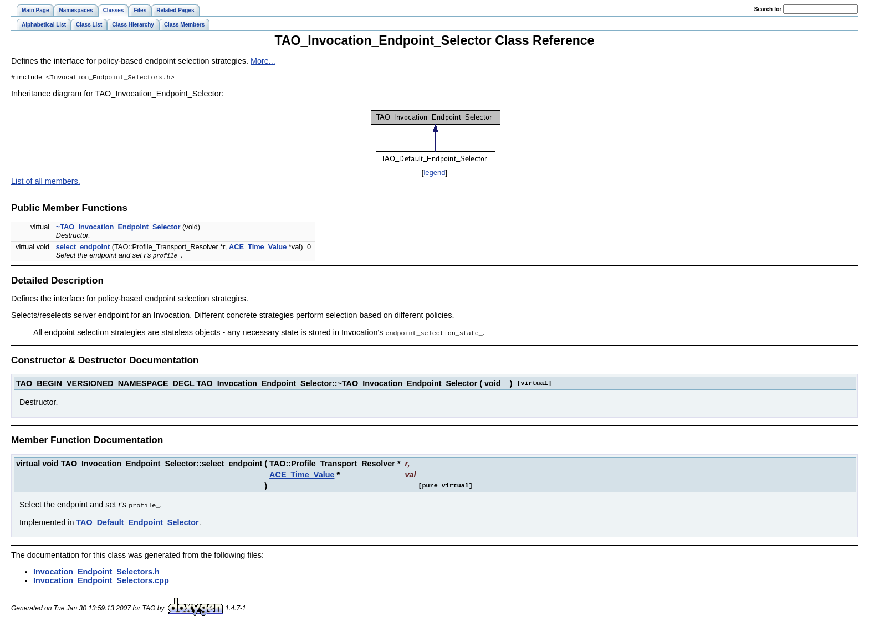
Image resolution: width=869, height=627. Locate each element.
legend (434, 173)
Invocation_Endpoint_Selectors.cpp (101, 580)
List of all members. (45, 182)
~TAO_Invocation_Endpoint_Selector (118, 228)
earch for (768, 9)
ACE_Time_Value (258, 248)
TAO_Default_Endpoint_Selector (137, 522)
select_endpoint (83, 248)
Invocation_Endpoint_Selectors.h (96, 571)
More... (263, 60)
